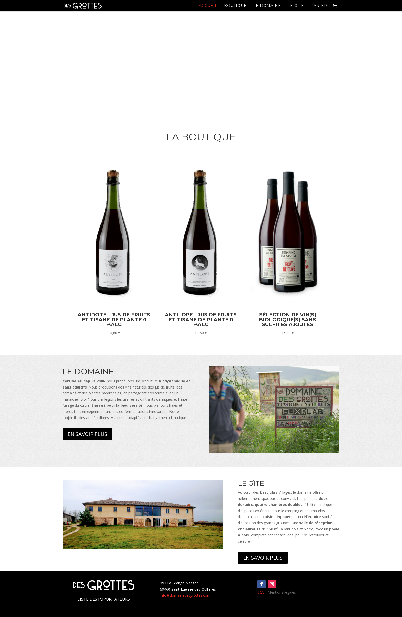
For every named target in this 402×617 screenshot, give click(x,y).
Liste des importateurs (103, 599)
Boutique (235, 6)
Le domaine (267, 6)
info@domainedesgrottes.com (185, 595)
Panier (319, 6)
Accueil (208, 6)
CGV (260, 592)
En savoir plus (87, 434)
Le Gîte (296, 6)
